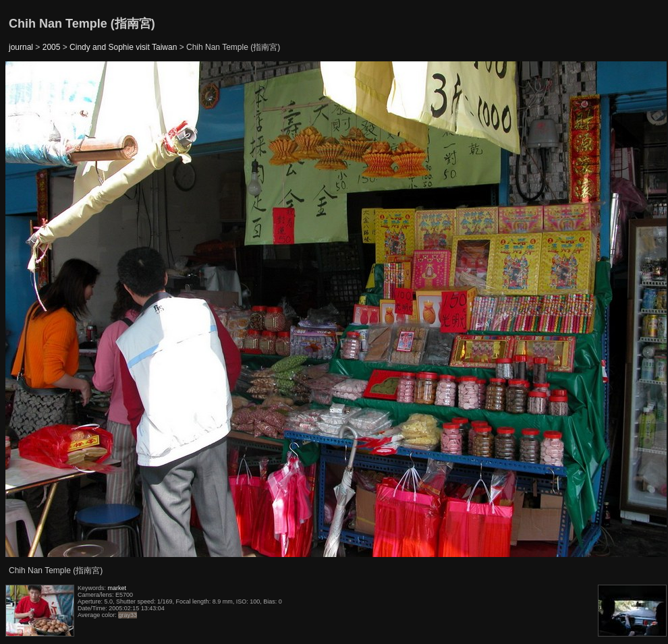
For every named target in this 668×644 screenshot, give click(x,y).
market (117, 588)
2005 (52, 47)
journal (21, 47)
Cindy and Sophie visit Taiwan (123, 47)
